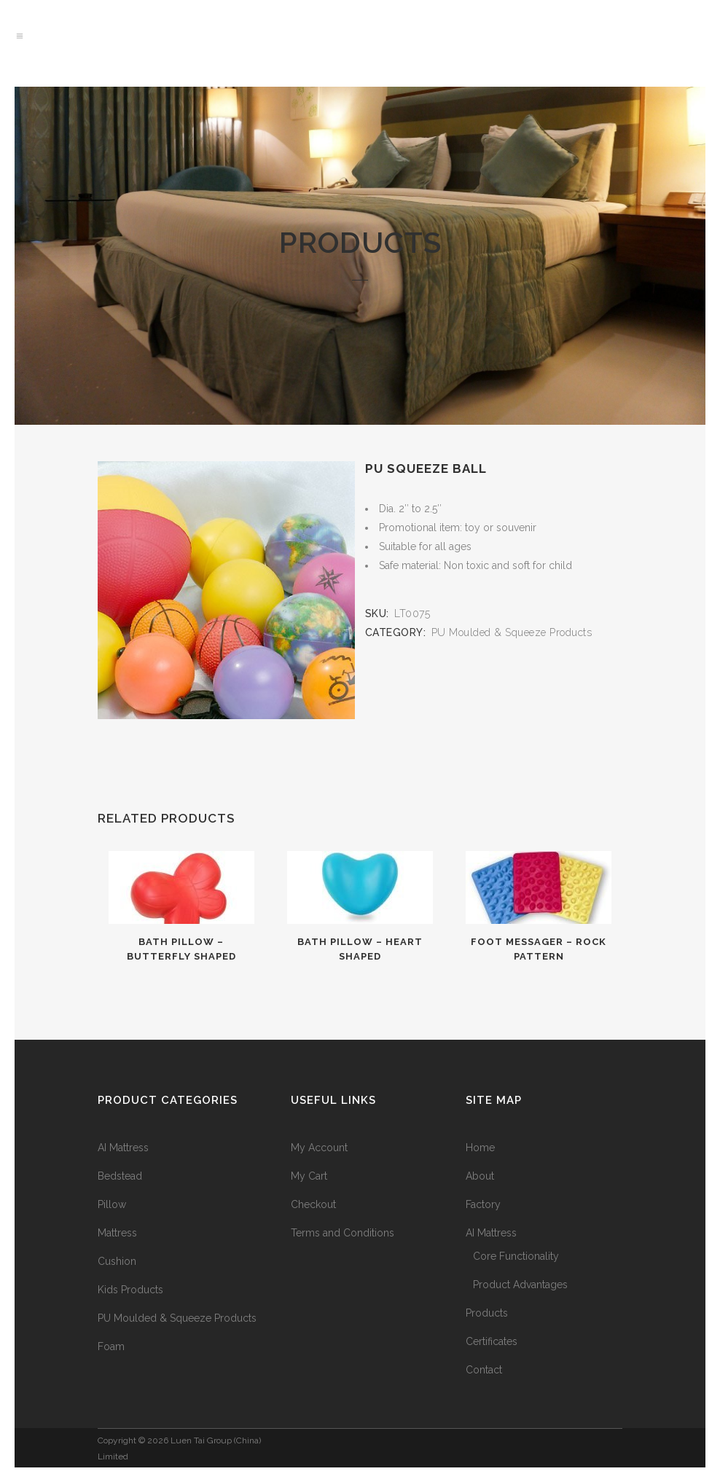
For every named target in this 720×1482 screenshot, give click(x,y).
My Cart (309, 1176)
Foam (111, 1346)
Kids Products (130, 1289)
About (480, 1176)
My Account (319, 1147)
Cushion (117, 1261)
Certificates (491, 1341)
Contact (484, 1370)
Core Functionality (516, 1256)
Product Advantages (520, 1284)
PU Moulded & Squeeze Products (511, 632)
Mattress (117, 1233)
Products (487, 1313)
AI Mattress (123, 1147)
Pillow (112, 1204)
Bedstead (120, 1176)
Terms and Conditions (342, 1233)
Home (480, 1147)
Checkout (313, 1204)
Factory (483, 1204)
